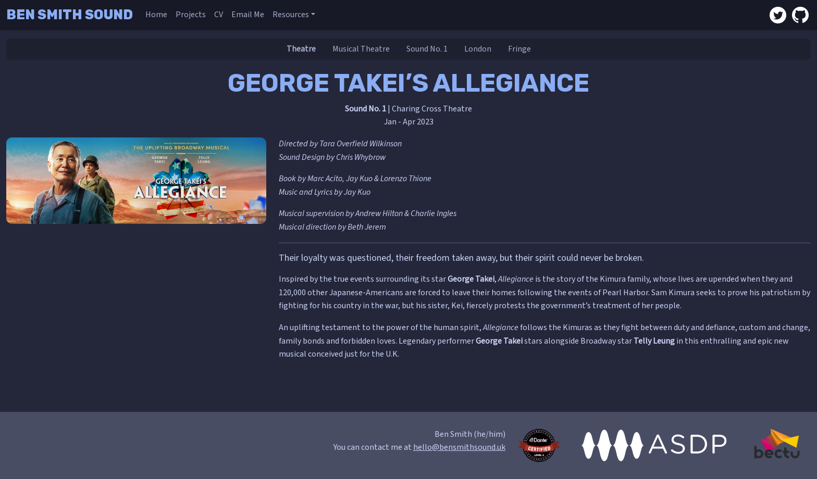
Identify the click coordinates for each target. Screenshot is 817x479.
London (477, 49)
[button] (293, 15)
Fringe (519, 49)
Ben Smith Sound (69, 14)
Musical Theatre (361, 49)
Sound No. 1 (427, 49)
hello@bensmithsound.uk (459, 447)
